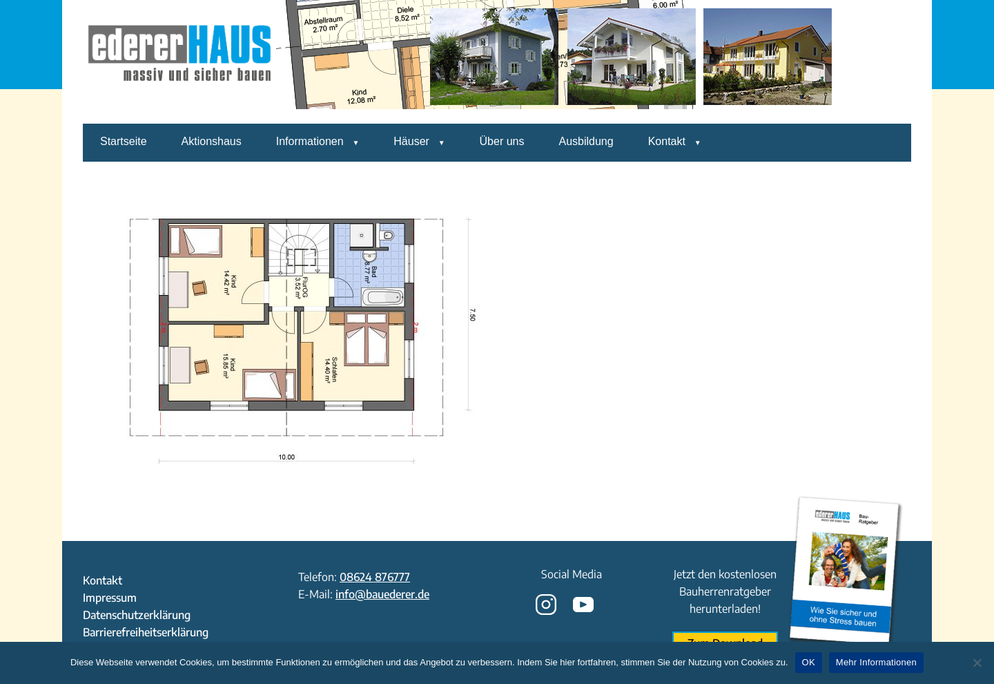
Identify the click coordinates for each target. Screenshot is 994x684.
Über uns (502, 141)
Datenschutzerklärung (137, 615)
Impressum (110, 598)
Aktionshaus (212, 141)
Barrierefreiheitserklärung (145, 632)
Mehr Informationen (876, 662)
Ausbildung (585, 141)
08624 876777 (375, 577)
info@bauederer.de (382, 594)
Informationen (310, 141)
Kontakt (666, 141)
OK (808, 662)
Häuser (411, 141)
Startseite (123, 141)
